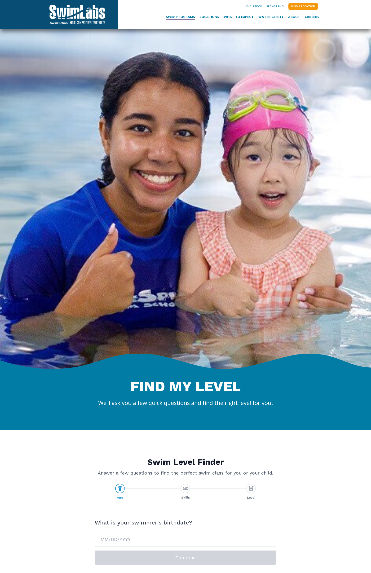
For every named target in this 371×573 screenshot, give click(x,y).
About (294, 16)
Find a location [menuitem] (303, 6)
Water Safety (270, 16)
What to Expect (239, 16)
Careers (312, 16)
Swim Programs (180, 16)
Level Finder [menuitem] (253, 6)
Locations (209, 16)
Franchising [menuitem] (275, 6)
